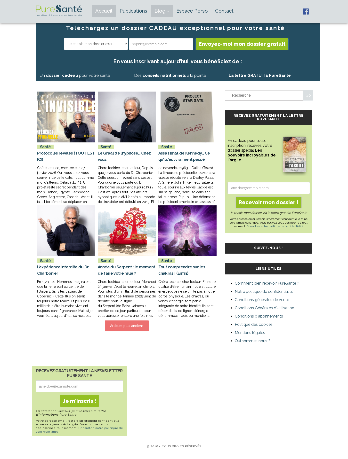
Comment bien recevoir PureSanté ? (267, 283)
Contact (224, 11)
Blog (161, 11)
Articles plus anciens (127, 326)
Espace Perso (192, 11)
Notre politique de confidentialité (264, 291)
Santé (45, 147)
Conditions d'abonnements (259, 316)
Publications (133, 11)
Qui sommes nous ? (252, 341)
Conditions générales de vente (262, 299)
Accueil (103, 11)
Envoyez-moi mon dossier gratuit (242, 44)
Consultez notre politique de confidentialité (275, 226)
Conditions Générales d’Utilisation (264, 308)
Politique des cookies (254, 324)
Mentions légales (250, 332)
